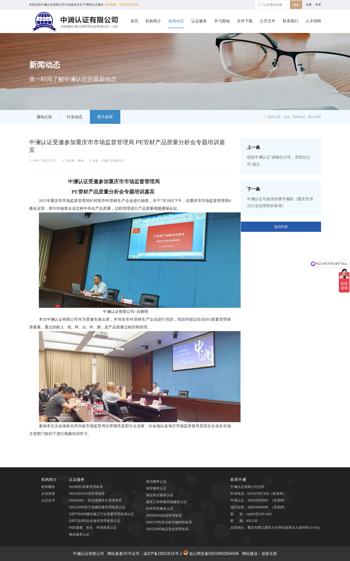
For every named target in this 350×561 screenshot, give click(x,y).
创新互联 (269, 554)
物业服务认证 (79, 534)
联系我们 (290, 21)
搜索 (296, 5)
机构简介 (153, 21)
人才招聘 (313, 21)
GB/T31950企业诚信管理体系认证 (95, 521)
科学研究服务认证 (159, 509)
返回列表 (281, 227)
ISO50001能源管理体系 (164, 515)
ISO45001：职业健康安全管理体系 (95, 500)
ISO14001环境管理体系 (87, 493)
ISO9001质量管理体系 (86, 487)
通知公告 (44, 117)
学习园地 (222, 21)
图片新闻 (105, 117)
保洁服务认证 (156, 481)
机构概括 (48, 487)
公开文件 (267, 21)
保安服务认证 (156, 488)
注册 (309, 4)
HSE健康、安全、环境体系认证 (93, 527)
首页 (134, 21)
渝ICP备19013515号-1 (163, 554)
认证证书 (48, 500)
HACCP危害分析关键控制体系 (169, 522)
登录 (318, 4)
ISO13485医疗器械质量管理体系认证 (97, 507)
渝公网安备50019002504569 (211, 554)
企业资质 (48, 493)
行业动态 (74, 117)
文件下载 (245, 21)
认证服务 (199, 21)
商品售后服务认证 (159, 495)
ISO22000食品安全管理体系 (167, 529)
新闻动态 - (300, 117)
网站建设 (250, 554)
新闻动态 (176, 21)
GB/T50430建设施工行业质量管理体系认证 (101, 514)
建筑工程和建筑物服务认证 (166, 502)
